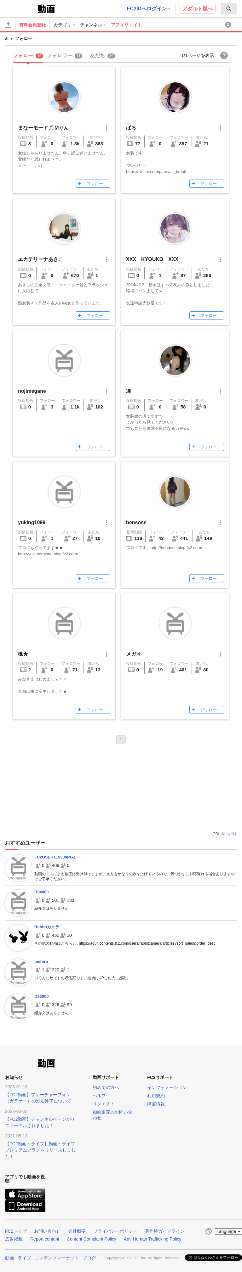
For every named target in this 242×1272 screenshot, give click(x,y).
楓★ (23, 654)
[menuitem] (229, 8)
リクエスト (104, 1103)
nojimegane (32, 391)
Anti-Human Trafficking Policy (153, 1238)
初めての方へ (106, 1087)
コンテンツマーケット (57, 1257)
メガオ (133, 654)
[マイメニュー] (229, 24)
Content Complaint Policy (91, 1238)
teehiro (41, 961)
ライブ (24, 1257)
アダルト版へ (197, 8)
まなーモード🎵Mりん (43, 128)
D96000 (41, 996)
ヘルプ (99, 1095)
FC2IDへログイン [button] (148, 8)
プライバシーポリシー (115, 1231)
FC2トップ (15, 1231)
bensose (136, 522)
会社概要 (77, 1231)
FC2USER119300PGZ (55, 857)
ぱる (131, 128)
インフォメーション (167, 1087)
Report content (44, 1238)
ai (7, 38)
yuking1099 (31, 522)
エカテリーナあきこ (40, 259)
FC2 (20, 8)
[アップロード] (8, 24)
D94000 (41, 892)
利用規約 (156, 1095)
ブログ (89, 1257)
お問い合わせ (47, 1231)
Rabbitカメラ (46, 927)
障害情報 (156, 1103)
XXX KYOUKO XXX (152, 259)
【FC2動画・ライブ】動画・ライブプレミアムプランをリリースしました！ (40, 1150)
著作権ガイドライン (165, 1231)
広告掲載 (14, 1238)
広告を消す (229, 834)
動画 (9, 1257)
